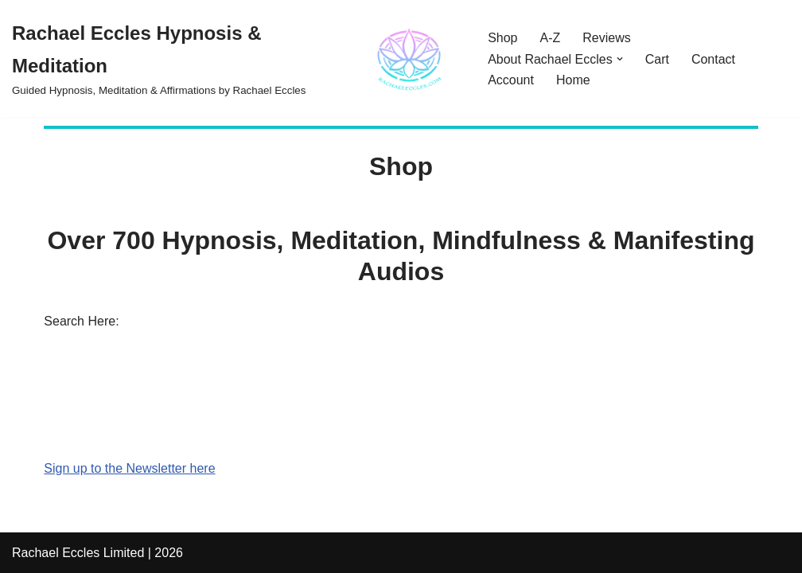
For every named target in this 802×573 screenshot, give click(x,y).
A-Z (550, 38)
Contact (713, 59)
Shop (502, 38)
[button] (620, 59)
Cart (657, 59)
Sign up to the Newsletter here (129, 468)
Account (511, 80)
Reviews (606, 38)
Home (573, 80)
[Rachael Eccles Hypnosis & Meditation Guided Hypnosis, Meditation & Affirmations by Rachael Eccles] (236, 58)
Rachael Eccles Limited (78, 552)
